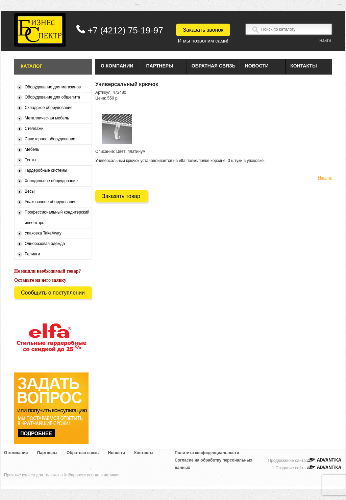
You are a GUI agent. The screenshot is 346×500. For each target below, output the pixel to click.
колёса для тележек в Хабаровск (52, 475)
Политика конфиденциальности (207, 452)
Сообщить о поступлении (53, 293)
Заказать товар (121, 196)
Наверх (325, 177)
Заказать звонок (203, 30)
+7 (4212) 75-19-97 (125, 30)
